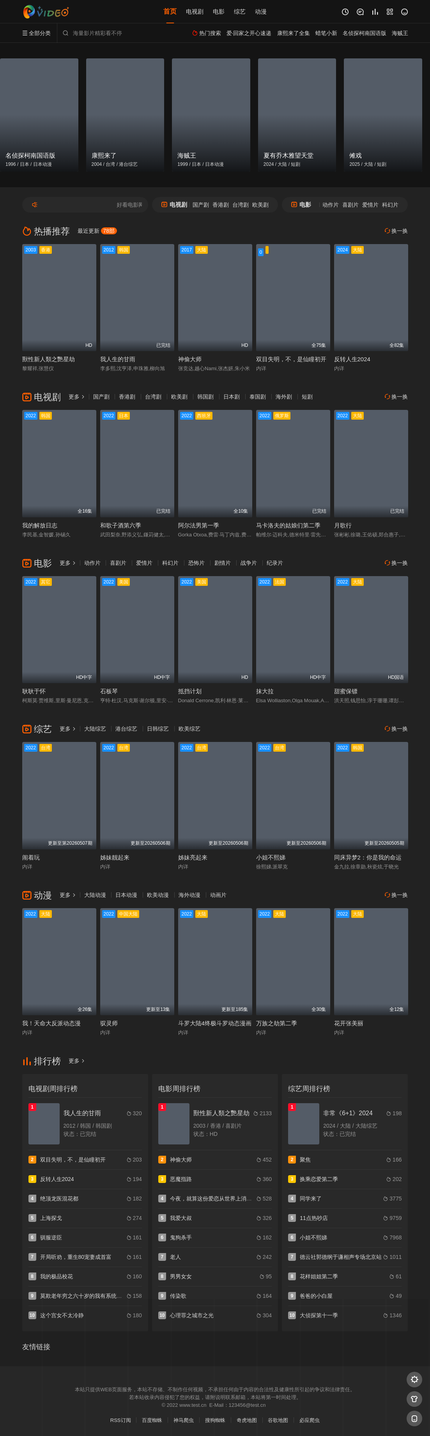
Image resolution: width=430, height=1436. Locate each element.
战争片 (249, 563)
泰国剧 (258, 397)
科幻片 (390, 205)
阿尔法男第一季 (198, 525)
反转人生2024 (352, 359)
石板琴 (109, 691)
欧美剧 (260, 205)
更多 (77, 397)
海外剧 (284, 397)
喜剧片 (350, 205)
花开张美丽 (348, 1023)
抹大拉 (265, 691)
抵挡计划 (190, 691)
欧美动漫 (158, 895)
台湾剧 (240, 205)
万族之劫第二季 (276, 1023)
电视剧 (194, 11)
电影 (219, 11)
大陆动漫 (95, 895)
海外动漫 (189, 895)
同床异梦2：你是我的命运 (368, 857)
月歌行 (343, 525)
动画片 (218, 895)
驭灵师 (109, 1023)
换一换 (396, 231)
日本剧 (231, 397)
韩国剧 (205, 397)
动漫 (261, 11)
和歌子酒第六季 (120, 525)
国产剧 (201, 205)
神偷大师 (190, 359)
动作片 (330, 205)
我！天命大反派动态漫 (51, 1023)
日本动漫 (126, 895)
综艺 (240, 11)
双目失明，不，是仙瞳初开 (291, 359)
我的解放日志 (39, 525)
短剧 (307, 397)
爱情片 (370, 205)
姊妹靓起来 (114, 857)
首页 (170, 11)
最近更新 (97, 231)
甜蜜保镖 (345, 691)
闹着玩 (31, 857)
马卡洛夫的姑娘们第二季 (288, 525)
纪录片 (275, 563)
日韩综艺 (158, 729)
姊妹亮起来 (192, 857)
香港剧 (220, 205)
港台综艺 (126, 729)
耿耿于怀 (34, 691)
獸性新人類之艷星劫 (48, 359)
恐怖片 (196, 563)
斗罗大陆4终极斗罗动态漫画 (214, 1023)
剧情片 (222, 563)
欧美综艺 (189, 729)
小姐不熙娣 (270, 857)
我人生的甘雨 (117, 359)
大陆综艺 (95, 729)
